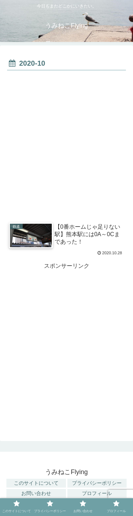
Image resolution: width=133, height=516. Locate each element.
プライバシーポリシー (97, 483)
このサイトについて (36, 483)
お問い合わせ (36, 493)
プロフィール (97, 493)
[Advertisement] (66, 143)
